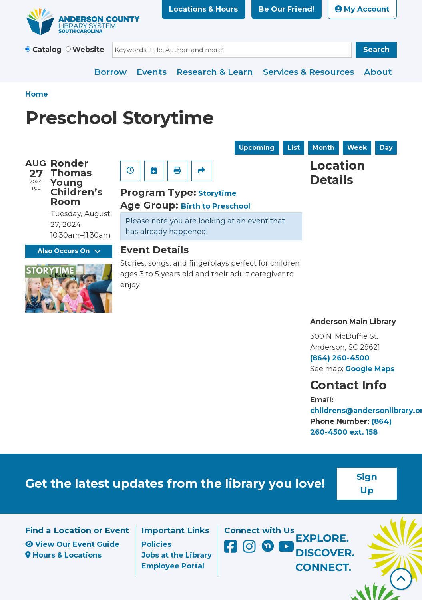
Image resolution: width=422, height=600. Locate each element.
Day (386, 147)
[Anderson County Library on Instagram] (250, 549)
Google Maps (369, 368)
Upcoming (257, 147)
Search (376, 49)
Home (36, 94)
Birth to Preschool (215, 206)
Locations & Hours (203, 9)
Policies (156, 544)
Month (323, 147)
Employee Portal (172, 566)
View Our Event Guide (72, 544)
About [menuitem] (378, 72)
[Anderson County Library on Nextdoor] (267, 545)
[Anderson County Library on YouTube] (286, 549)
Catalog (47, 49)
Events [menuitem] (152, 72)
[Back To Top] (401, 579)
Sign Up (366, 483)
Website (88, 49)
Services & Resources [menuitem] (308, 72)
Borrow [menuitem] (110, 72)
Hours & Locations (63, 555)
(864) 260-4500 (340, 358)
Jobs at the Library (176, 555)
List (293, 147)
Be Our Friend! (286, 9)
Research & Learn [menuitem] (215, 72)
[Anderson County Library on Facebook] (231, 549)
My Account (362, 9)
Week (357, 147)
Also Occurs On (69, 251)
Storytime (217, 193)
